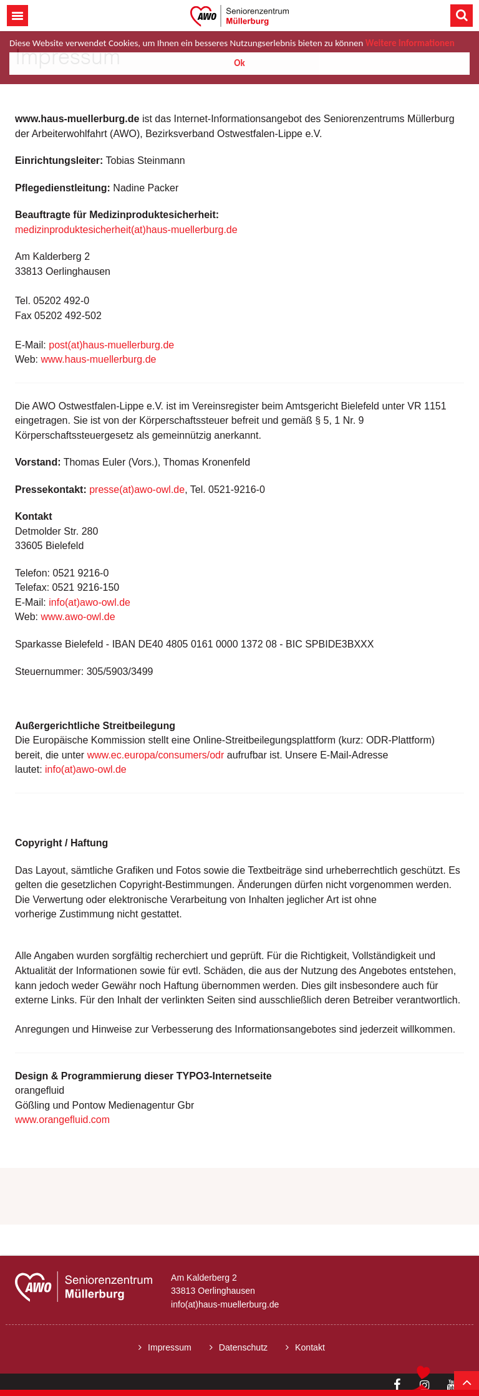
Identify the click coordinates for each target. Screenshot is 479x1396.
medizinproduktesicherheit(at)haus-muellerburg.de (126, 229)
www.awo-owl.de (78, 616)
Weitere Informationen (410, 43)
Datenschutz (243, 1347)
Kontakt (310, 1347)
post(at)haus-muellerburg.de (111, 345)
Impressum (169, 1347)
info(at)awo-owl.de (89, 602)
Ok (239, 63)
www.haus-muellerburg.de (99, 359)
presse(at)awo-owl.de (137, 489)
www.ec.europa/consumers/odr (156, 755)
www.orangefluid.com (62, 1119)
